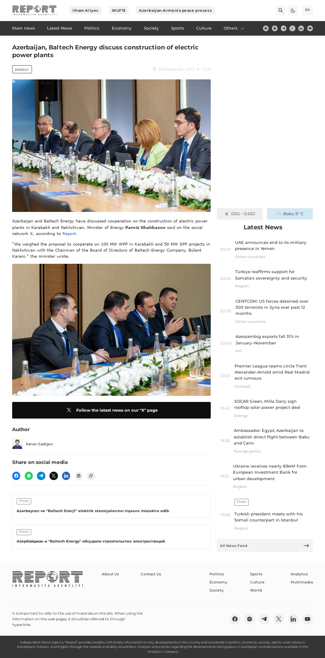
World (256, 590)
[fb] (266, 28)
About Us (110, 574)
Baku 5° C (290, 213)
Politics (217, 574)
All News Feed (264, 546)
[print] (79, 476)
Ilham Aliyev (85, 10)
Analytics (299, 574)
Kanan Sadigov (32, 444)
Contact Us (151, 574)
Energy (22, 70)
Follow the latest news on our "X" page (111, 410)
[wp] (29, 476)
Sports (256, 574)
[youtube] (310, 28)
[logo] (34, 10)
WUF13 (119, 10)
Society (217, 590)
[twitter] (292, 28)
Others (234, 28)
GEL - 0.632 (240, 213)
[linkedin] (301, 28)
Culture (257, 582)
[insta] (275, 28)
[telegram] (284, 28)
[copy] (91, 476)
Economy (218, 582)
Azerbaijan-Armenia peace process (175, 10)
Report (69, 233)
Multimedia (302, 582)
